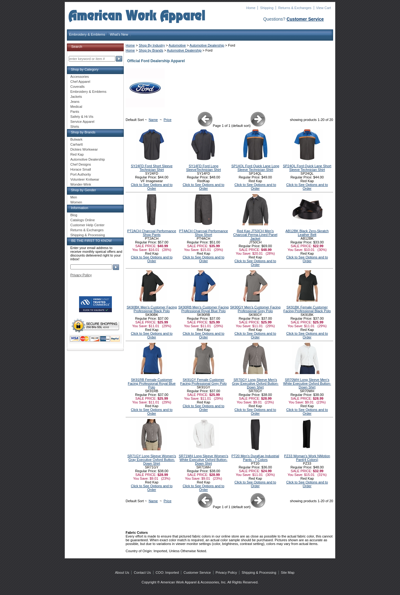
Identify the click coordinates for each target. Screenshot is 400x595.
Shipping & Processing (87, 235)
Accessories (79, 76)
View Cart (323, 8)
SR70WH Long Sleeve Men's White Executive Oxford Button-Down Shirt (307, 383)
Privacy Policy (81, 275)
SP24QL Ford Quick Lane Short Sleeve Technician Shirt (307, 168)
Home (250, 8)
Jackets (76, 96)
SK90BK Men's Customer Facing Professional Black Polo (152, 309)
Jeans (74, 101)
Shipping (266, 8)
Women (76, 202)
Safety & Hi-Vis (81, 116)
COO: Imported (167, 572)
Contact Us (142, 572)
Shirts (74, 126)
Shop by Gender (83, 190)
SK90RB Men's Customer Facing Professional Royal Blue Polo (203, 309)
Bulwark (76, 139)
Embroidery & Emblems (87, 34)
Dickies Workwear (84, 149)
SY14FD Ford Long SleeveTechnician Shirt (203, 168)
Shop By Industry (152, 45)
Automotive (177, 45)
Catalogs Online (82, 220)
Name (153, 120)
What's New (119, 34)
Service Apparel (82, 121)
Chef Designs (80, 164)
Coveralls (77, 86)
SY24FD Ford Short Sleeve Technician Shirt (151, 168)
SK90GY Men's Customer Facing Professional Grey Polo (255, 309)
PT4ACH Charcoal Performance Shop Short (203, 233)
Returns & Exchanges (294, 8)
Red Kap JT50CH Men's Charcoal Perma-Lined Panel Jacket (255, 234)
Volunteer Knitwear (84, 179)
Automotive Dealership (207, 45)
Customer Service (305, 19)
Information (79, 208)
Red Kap (77, 154)
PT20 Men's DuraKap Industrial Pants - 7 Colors (255, 458)
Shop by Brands (151, 50)
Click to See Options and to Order (151, 186)
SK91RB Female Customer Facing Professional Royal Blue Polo (152, 383)
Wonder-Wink (80, 184)
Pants (74, 111)
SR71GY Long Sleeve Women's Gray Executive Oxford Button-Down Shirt (151, 459)
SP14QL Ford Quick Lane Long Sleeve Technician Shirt (255, 168)
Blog (73, 215)
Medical (76, 106)
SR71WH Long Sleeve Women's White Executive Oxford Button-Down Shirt (203, 459)
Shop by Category (84, 69)
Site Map (287, 572)
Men (73, 197)
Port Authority (80, 174)
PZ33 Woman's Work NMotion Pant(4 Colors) (307, 458)
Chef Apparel (80, 81)
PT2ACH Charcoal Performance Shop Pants (151, 233)
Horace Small (80, 169)
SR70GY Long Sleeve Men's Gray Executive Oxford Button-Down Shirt (255, 383)
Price (168, 120)
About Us (122, 572)
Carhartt (76, 144)
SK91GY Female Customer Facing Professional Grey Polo (203, 381)
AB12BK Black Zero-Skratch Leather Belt (307, 233)
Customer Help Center (87, 225)
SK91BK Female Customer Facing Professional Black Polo (307, 309)
